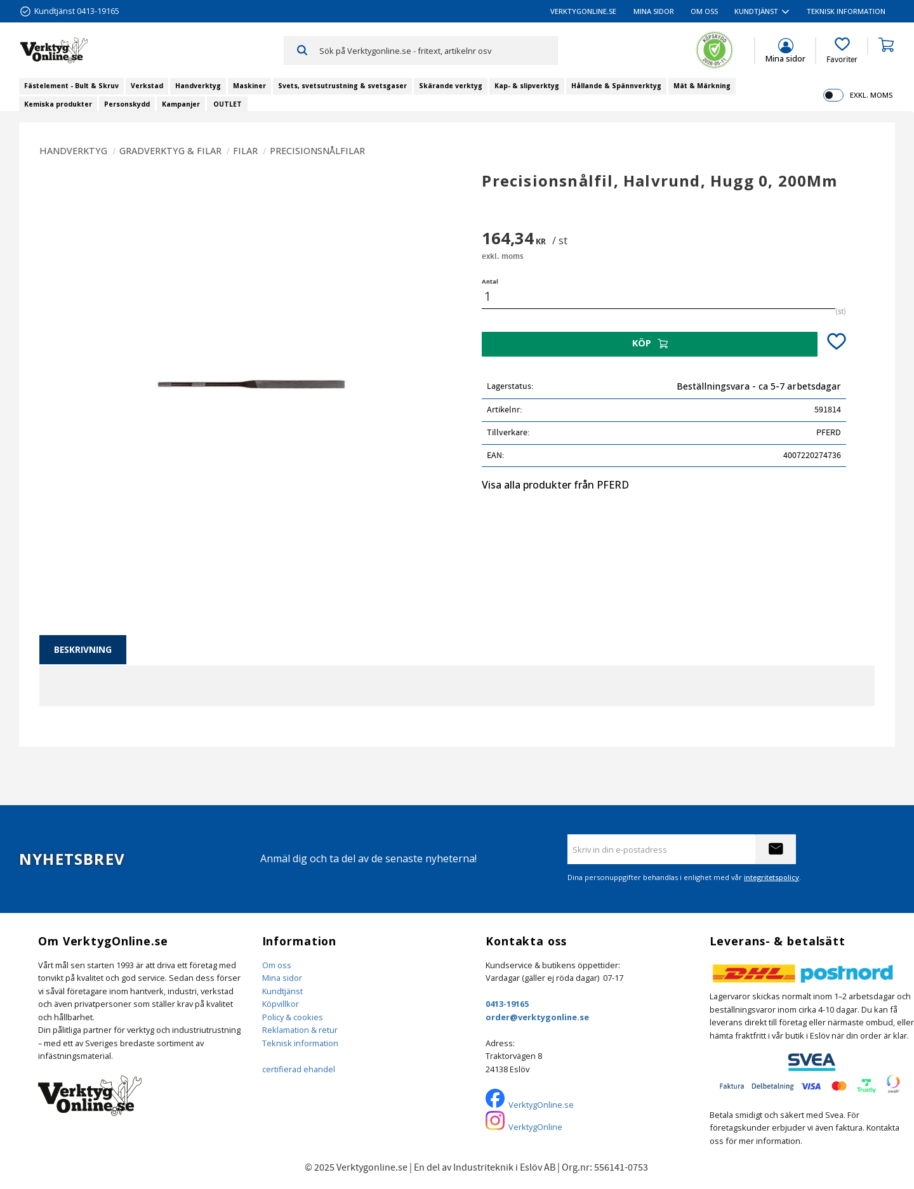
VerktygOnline (535, 1127)
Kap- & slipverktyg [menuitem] (526, 85)
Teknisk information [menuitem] (846, 11)
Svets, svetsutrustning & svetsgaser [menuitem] (342, 85)
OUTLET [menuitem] (227, 104)
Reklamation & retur (300, 1029)
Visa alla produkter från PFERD (555, 485)
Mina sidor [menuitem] (653, 11)
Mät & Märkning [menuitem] (702, 85)
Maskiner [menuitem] (249, 85)
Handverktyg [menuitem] (198, 85)
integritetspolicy (771, 877)
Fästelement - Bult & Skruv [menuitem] (71, 85)
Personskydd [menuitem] (127, 104)
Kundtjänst (282, 991)
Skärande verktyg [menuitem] (450, 85)
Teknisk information (300, 1043)
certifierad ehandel (298, 1069)
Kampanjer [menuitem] (181, 104)
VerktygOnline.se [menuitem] (583, 11)
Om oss (276, 965)
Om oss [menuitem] (704, 11)
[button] (842, 50)
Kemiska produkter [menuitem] (58, 104)
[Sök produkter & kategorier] (438, 50)
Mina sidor (282, 977)
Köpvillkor (280, 1003)
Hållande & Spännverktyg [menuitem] (616, 85)
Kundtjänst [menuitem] (756, 11)
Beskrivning (83, 649)
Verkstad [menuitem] (147, 85)
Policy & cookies (292, 1017)
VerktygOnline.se (541, 1104)
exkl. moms (871, 95)
